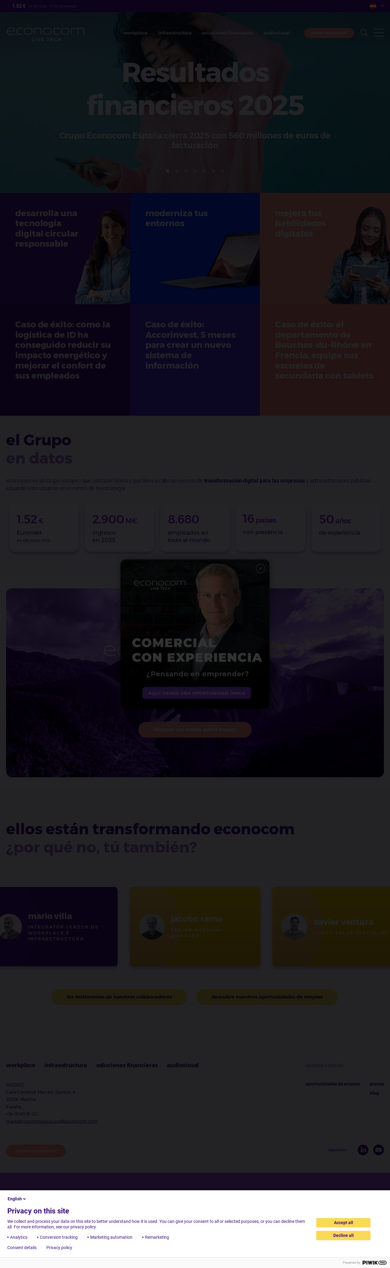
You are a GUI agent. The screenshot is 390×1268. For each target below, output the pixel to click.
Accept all (343, 1222)
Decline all (343, 1235)
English (17, 1198)
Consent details (22, 1247)
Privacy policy (59, 1247)
